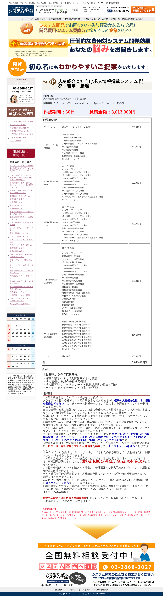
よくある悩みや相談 (18, 125)
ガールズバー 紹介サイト (20, 304)
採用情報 (71, 590)
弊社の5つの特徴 (72, 19)
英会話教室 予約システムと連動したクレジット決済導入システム (22, 185)
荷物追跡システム (17, 248)
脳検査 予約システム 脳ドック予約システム (21, 191)
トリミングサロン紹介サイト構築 (22, 266)
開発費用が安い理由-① (19, 128)
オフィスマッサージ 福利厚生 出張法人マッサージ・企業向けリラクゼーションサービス (22, 169)
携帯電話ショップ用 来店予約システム (22, 271)
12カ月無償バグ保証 (18, 137)
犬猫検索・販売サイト (19, 292)
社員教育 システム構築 (20, 295)
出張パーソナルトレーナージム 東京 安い (22, 213)
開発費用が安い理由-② (19, 131)
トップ (22, 19)
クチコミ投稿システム (19, 236)
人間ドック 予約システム (21, 245)
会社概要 (59, 590)
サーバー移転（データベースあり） (22, 229)
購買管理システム (17, 205)
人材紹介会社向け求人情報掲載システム (22, 282)
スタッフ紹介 (15, 141)
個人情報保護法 (101, 590)
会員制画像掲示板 (17, 251)
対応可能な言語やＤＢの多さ (22, 134)
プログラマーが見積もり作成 (22, 121)
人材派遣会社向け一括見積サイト (22, 277)
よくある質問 (84, 590)
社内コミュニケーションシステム (22, 240)
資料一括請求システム (19, 233)
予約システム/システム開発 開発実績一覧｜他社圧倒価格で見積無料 (114, 19)
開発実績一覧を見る (21, 162)
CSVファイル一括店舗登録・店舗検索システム (22, 255)
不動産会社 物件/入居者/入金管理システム (21, 288)
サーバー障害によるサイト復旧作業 (22, 223)
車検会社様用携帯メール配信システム (22, 218)
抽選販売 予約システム (20, 196)
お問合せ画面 (55, 19)
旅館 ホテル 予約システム (21, 261)
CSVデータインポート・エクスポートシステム (22, 299)
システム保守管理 (37, 19)
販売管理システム (17, 199)
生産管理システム (17, 208)
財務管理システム (17, 202)
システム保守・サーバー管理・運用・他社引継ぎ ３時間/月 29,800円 (21, 177)
